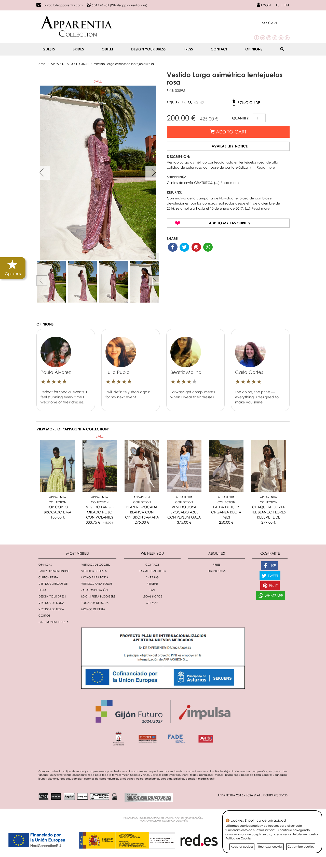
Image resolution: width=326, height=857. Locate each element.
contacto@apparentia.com (59, 5)
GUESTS (49, 49)
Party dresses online (53, 571)
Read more (266, 167)
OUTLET (107, 49)
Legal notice (152, 596)
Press (188, 49)
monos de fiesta (93, 609)
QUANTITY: (240, 118)
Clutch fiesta (48, 577)
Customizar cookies (301, 846)
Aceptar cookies (242, 846)
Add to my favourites (229, 223)
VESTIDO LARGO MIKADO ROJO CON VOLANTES (100, 512)
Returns (152, 583)
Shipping (152, 577)
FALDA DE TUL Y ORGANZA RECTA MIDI (226, 512)
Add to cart (228, 131)
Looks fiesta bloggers (98, 596)
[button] (276, 23)
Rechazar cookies (270, 846)
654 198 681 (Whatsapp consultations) (117, 5)
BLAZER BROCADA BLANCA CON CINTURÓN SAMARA (142, 512)
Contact (219, 49)
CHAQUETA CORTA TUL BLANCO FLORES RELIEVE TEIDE (268, 512)
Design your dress (148, 49)
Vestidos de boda (51, 602)
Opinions (253, 49)
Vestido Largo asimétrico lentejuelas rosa (124, 64)
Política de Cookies (238, 838)
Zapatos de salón (94, 590)
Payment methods (152, 571)
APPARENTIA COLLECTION (70, 64)
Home (40, 64)
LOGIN (264, 5)
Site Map (152, 602)
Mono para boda (94, 577)
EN (286, 5)
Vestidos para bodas (96, 583)
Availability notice (230, 146)
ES (277, 5)
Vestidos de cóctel (95, 564)
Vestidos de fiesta (94, 571)
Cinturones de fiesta (53, 621)
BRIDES (78, 49)
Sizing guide (249, 102)
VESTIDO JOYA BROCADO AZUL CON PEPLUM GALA (184, 512)
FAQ (152, 590)
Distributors (216, 571)
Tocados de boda (94, 602)
